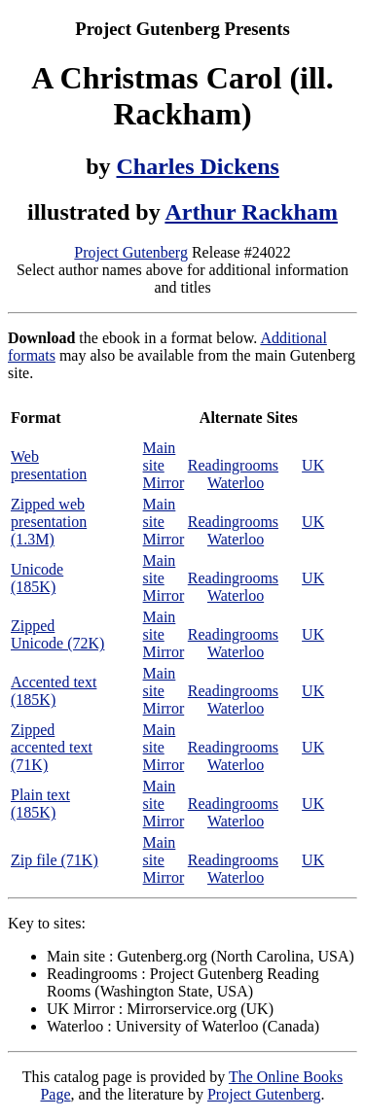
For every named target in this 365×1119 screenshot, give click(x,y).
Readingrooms (233, 465)
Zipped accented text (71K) (51, 747)
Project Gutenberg (131, 252)
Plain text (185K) (40, 804)
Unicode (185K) (37, 578)
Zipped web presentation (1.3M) (49, 521)
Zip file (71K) (54, 860)
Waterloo (235, 482)
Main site (159, 456)
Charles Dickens (198, 166)
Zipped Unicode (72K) (57, 634)
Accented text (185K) (53, 691)
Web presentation (49, 465)
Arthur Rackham (251, 212)
